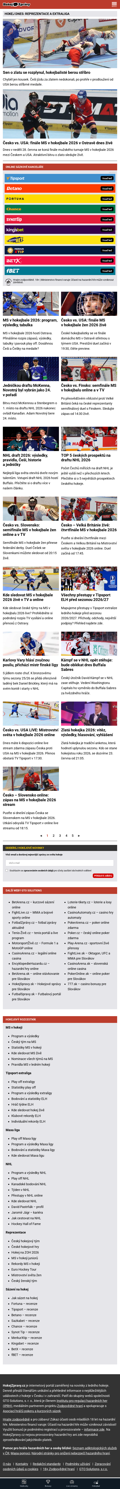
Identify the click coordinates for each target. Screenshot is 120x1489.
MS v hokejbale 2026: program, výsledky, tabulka (30, 322)
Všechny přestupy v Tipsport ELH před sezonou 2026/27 (85, 597)
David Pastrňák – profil (27, 1207)
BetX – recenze (22, 1349)
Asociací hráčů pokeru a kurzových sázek (32, 1411)
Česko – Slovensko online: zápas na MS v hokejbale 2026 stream (29, 800)
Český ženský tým (24, 1281)
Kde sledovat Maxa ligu (27, 1155)
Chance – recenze (24, 1326)
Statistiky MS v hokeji (26, 1047)
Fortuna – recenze (24, 1304)
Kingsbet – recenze (25, 1343)
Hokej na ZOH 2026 (25, 1252)
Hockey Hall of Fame (26, 1224)
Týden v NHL (20, 1190)
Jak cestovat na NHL (26, 1218)
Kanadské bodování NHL (28, 1184)
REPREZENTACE (37, 14)
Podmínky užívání (77, 1464)
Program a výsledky (25, 1036)
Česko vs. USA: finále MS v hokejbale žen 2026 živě (83, 322)
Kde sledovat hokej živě (28, 1110)
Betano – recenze (23, 1315)
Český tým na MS (23, 1042)
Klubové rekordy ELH (26, 1116)
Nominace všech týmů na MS (32, 1059)
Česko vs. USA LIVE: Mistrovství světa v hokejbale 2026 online (30, 732)
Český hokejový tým (25, 1241)
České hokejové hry (25, 1247)
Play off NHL (20, 1178)
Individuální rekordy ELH (28, 1121)
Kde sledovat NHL (24, 1201)
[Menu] (114, 4)
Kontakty (21, 1464)
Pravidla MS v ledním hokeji (30, 1064)
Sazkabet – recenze (25, 1321)
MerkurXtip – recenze (26, 1338)
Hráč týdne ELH (22, 1104)
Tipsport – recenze (24, 1309)
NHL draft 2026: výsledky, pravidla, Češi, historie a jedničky (25, 460)
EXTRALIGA (61, 14)
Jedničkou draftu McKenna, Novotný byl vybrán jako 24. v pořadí (27, 390)
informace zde (94, 1429)
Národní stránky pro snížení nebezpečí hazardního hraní (71, 1453)
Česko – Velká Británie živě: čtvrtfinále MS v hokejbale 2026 (89, 527)
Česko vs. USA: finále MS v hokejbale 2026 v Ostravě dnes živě (58, 143)
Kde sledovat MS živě (26, 1053)
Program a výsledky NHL (28, 1173)
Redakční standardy (47, 1464)
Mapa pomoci (20, 1453)
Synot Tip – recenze (25, 1332)
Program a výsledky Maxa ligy (32, 1144)
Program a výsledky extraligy (31, 1093)
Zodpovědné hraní (70, 1406)
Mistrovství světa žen (26, 1275)
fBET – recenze (22, 1355)
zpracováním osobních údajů (38, 870)
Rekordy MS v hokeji (25, 1264)
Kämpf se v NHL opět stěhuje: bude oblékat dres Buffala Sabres (87, 665)
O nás (7, 1464)
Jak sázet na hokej (24, 1298)
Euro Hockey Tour (23, 1269)
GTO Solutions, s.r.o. (93, 1469)
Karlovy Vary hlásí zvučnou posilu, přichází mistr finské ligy (30, 662)
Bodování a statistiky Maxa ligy (33, 1150)
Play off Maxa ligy (23, 1138)
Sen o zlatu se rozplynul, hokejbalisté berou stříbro (46, 72)
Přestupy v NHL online (27, 1195)
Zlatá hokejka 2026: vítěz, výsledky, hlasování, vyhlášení (87, 732)
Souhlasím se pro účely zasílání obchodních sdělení (50, 870)
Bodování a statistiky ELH (29, 1099)
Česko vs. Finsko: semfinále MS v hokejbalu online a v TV (88, 387)
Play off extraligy (23, 1082)
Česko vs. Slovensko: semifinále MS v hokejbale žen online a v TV (29, 530)
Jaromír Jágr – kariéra (27, 1212)
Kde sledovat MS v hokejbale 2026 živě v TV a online (28, 597)
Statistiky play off (23, 1087)
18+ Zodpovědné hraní (59, 1469)
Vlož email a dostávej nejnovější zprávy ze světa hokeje (34, 854)
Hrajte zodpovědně (16, 1419)
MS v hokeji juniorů (24, 1258)
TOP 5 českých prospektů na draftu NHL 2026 (86, 457)
